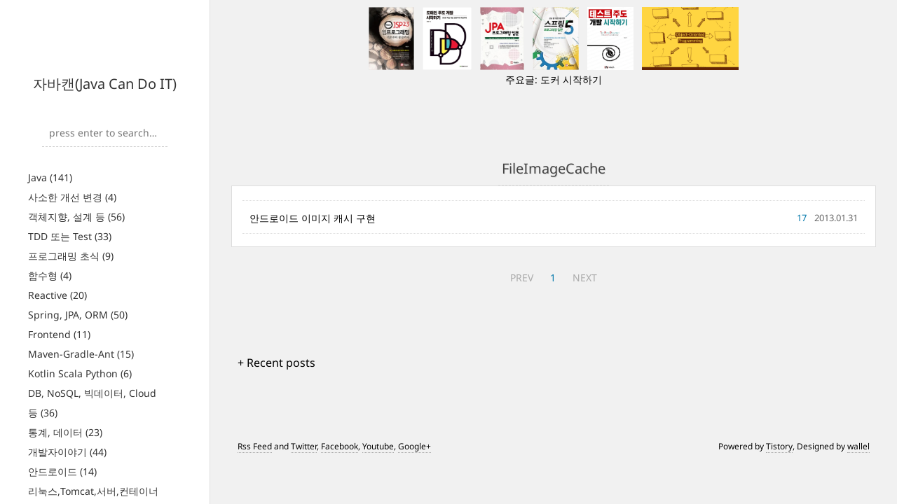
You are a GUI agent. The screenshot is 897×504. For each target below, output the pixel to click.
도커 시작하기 (571, 79)
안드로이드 (62, 471)
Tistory (779, 446)
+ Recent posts (276, 362)
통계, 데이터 (65, 432)
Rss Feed (255, 446)
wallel (858, 446)
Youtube (378, 446)
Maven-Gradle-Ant (81, 353)
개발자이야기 (67, 451)
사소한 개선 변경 (72, 197)
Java (50, 177)
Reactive (57, 295)
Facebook (339, 446)
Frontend (59, 334)
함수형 (49, 275)
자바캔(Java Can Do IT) (105, 83)
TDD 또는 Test (69, 236)
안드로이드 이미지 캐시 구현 (312, 218)
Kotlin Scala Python (80, 373)
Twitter (304, 446)
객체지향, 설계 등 (76, 216)
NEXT (585, 277)
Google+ (414, 446)
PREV (521, 277)
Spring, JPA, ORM (78, 314)
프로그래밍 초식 (71, 255)
